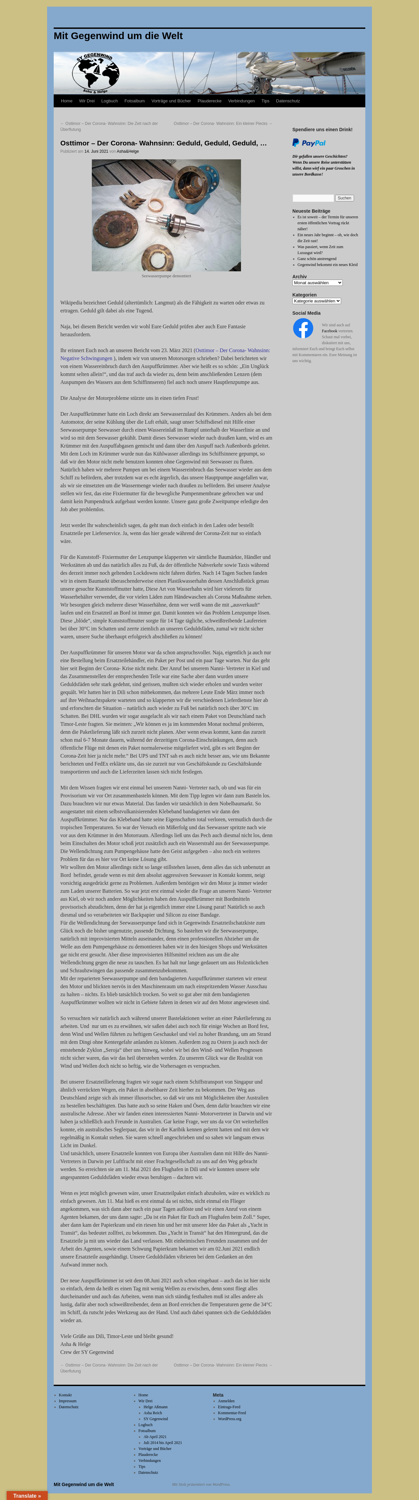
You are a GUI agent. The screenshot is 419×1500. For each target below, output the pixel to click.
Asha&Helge (128, 151)
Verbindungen (241, 100)
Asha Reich (153, 1413)
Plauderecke (209, 100)
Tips (265, 100)
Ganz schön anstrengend (317, 258)
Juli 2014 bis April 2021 (163, 1442)
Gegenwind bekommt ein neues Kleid (328, 264)
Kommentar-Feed (232, 1413)
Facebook (329, 331)
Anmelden (226, 1401)
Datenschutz (288, 100)
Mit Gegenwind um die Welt (84, 1484)
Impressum (68, 1401)
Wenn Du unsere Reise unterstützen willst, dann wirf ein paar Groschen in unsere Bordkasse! (323, 168)
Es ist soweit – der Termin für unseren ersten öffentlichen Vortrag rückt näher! (328, 223)
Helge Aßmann (155, 1407)
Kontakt (65, 1395)
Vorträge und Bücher (171, 100)
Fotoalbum (135, 100)
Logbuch (109, 100)
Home (67, 100)
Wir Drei (87, 100)
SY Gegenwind (156, 1419)
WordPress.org (229, 1419)
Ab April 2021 (155, 1436)
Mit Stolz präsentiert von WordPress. (201, 1484)
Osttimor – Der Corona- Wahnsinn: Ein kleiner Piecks (223, 123)
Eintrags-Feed (229, 1407)
